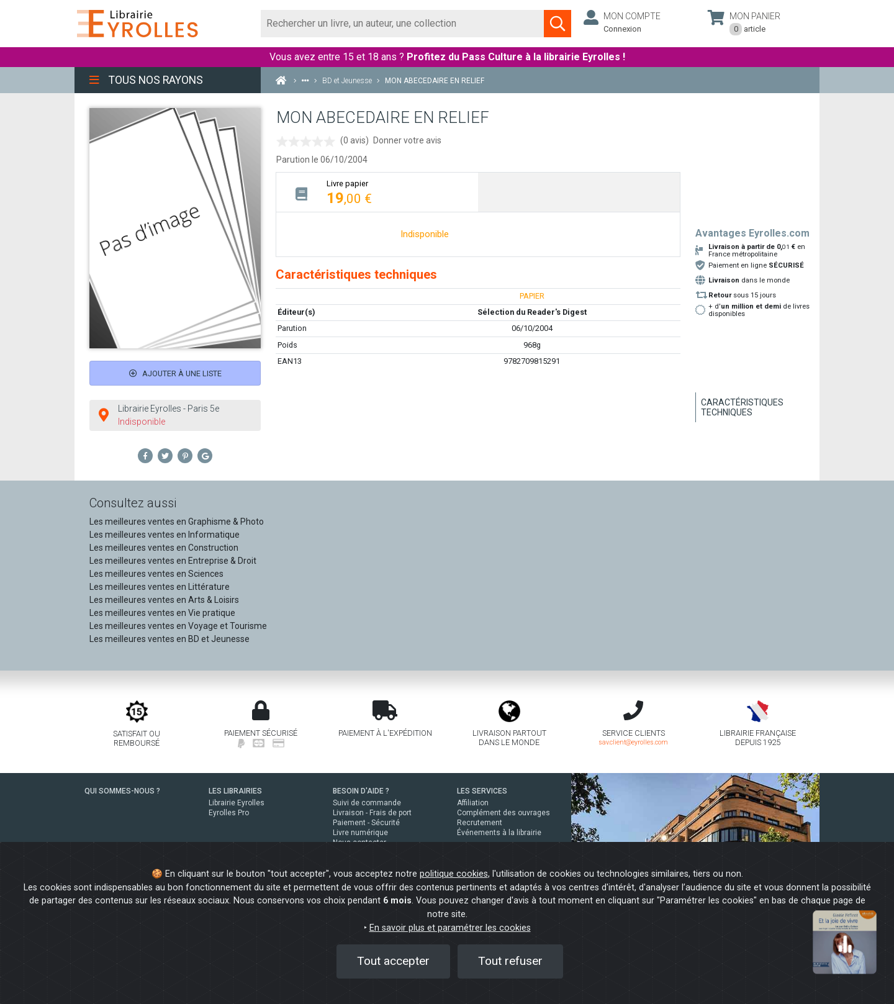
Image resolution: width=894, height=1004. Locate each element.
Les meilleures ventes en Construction (163, 548)
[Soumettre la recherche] (557, 23)
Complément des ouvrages (503, 812)
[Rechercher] (402, 23)
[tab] (377, 192)
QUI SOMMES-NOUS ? (122, 791)
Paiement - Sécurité (366, 822)
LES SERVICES (482, 791)
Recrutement (479, 822)
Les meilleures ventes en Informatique (164, 535)
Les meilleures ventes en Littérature (159, 587)
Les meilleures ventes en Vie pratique (162, 613)
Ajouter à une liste (175, 373)
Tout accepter (393, 961)
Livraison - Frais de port (372, 812)
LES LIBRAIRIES (235, 791)
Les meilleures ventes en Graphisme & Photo (176, 522)
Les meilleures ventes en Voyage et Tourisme (178, 626)
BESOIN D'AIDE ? (361, 791)
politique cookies (454, 874)
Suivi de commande (367, 802)
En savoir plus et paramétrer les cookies (450, 928)
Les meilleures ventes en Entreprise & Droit (172, 561)
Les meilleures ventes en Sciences (156, 574)
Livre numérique (360, 832)
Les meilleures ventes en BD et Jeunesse (169, 639)
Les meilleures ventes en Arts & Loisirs (164, 600)
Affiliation (473, 802)
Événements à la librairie (499, 832)
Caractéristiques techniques (742, 407)
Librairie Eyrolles (236, 802)
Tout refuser (510, 961)
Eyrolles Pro (229, 812)
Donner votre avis (407, 140)
